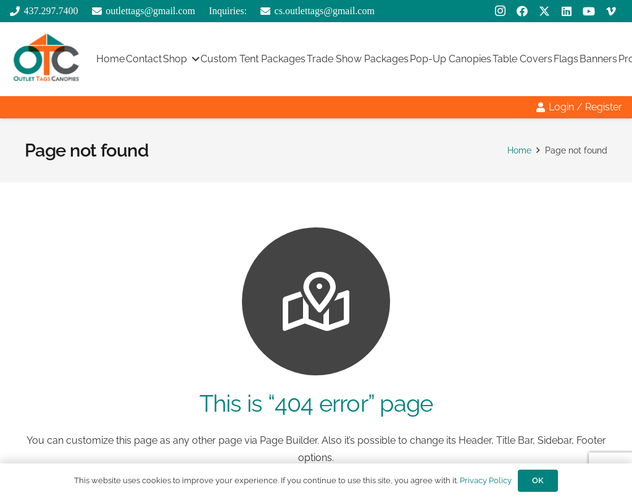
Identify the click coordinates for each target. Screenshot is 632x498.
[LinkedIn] (566, 11)
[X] (544, 11)
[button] (193, 59)
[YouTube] (589, 11)
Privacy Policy (486, 480)
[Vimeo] (611, 11)
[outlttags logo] (46, 59)
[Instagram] (500, 11)
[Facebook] (522, 11)
